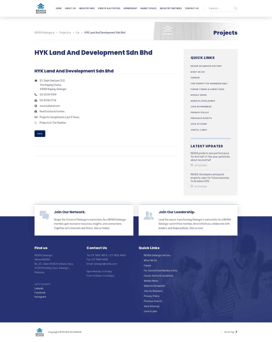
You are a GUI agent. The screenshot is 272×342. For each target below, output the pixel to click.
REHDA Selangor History (206, 66)
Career (195, 77)
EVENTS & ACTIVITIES (109, 8)
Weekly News (199, 95)
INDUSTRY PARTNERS (171, 8)
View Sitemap (199, 124)
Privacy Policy (200, 112)
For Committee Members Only (209, 83)
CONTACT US (192, 8)
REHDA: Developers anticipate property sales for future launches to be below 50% (210, 178)
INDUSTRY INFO (87, 8)
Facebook (40, 292)
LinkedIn (39, 288)
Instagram (40, 296)
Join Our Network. (70, 212)
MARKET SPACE (148, 8)
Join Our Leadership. (177, 212)
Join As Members (201, 106)
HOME (59, 8)
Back (39, 133)
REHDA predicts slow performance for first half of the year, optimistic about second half (210, 157)
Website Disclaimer (203, 101)
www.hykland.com (50, 106)
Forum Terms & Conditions (207, 89)
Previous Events (201, 118)
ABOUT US (70, 8)
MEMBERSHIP (130, 8)
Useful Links (199, 130)
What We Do (198, 72)
